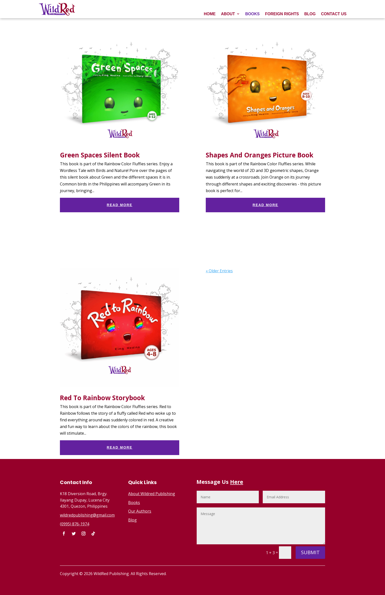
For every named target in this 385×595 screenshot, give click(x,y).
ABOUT (228, 14)
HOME (210, 14)
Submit (310, 552)
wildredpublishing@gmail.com (87, 515)
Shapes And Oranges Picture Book (259, 155)
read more (119, 205)
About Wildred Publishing (151, 493)
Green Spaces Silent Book (100, 155)
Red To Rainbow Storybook (102, 397)
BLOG (310, 14)
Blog (132, 520)
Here (236, 481)
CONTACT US (333, 14)
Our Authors (139, 511)
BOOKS (252, 14)
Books (134, 502)
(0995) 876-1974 (74, 524)
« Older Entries (219, 271)
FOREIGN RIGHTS (282, 14)
